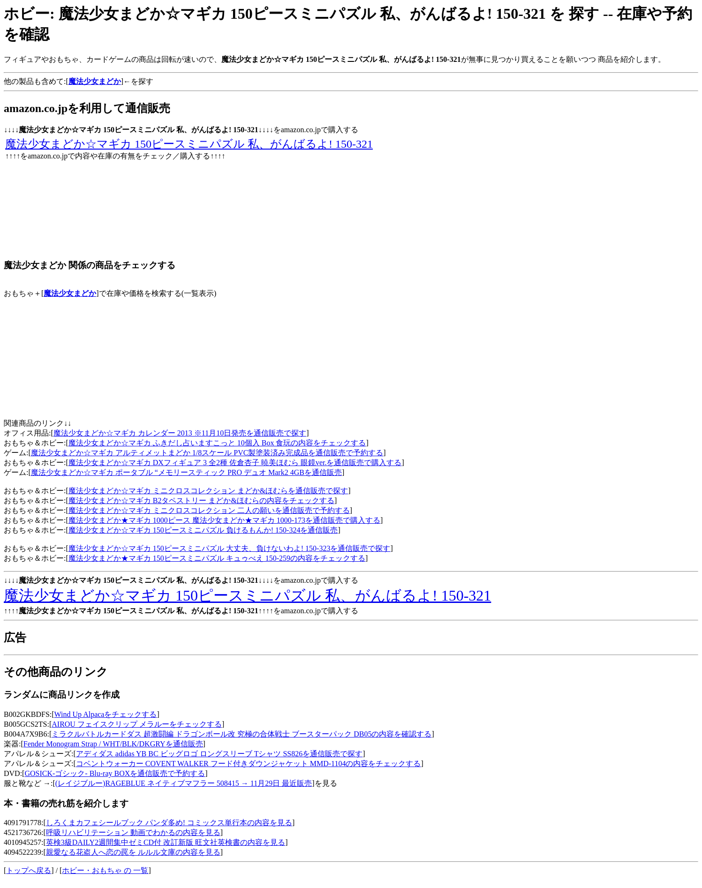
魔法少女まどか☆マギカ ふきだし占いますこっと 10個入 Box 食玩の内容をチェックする (217, 443)
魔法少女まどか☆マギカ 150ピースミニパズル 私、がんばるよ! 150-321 (189, 144)
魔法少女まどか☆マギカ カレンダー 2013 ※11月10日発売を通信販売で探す (179, 433)
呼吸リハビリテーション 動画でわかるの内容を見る (133, 832)
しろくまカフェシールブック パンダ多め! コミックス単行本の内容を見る (169, 823)
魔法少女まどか (70, 293)
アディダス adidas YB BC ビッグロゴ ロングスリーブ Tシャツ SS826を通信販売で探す (219, 754)
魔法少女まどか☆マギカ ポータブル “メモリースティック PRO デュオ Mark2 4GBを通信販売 (186, 472)
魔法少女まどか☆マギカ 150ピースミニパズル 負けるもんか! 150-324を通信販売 (203, 530)
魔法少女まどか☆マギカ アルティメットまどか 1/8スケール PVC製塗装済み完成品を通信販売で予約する (207, 453)
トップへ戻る (28, 870)
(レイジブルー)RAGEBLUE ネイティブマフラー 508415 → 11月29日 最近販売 (183, 783)
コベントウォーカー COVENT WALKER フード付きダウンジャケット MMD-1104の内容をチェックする (248, 764)
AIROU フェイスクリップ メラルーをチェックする (137, 724)
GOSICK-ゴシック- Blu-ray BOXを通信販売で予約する (114, 773)
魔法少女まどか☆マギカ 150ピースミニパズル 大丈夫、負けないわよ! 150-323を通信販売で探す (229, 548)
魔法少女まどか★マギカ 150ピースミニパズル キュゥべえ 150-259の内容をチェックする (216, 558)
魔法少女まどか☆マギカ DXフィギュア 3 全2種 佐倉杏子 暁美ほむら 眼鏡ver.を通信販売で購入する (235, 463)
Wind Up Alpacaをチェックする (105, 714)
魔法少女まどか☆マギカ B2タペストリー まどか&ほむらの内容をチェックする (201, 500)
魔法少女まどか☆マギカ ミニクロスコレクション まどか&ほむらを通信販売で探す (208, 491)
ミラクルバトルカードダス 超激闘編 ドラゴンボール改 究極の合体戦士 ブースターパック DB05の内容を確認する (241, 734)
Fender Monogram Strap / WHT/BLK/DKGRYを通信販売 (113, 744)
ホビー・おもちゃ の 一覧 (105, 870)
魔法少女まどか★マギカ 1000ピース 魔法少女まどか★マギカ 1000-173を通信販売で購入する (224, 520)
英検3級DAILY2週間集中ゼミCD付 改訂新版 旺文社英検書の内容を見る (165, 842)
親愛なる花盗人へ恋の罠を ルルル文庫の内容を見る (133, 852)
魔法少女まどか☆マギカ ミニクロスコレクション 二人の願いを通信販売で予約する (209, 510)
